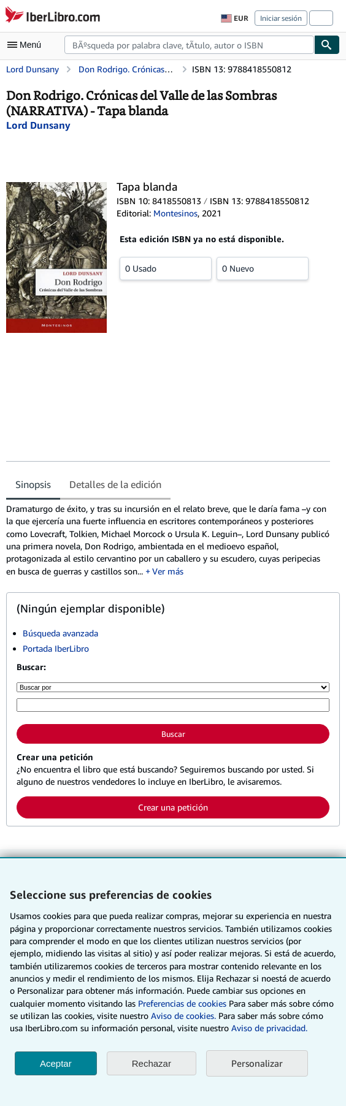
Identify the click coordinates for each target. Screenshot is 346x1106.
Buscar (173, 734)
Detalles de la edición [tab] (115, 484)
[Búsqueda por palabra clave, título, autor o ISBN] (173, 705)
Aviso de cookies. (183, 1015)
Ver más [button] (167, 571)
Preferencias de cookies (182, 1003)
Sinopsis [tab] (33, 484)
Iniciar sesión (281, 18)
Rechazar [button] (151, 1063)
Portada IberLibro (56, 648)
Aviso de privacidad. (269, 1028)
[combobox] (189, 45)
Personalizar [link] (257, 1063)
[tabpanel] (168, 540)
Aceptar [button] (56, 1063)
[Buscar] (327, 45)
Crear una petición (173, 807)
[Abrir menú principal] (27, 45)
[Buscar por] (173, 687)
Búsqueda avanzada (60, 633)
